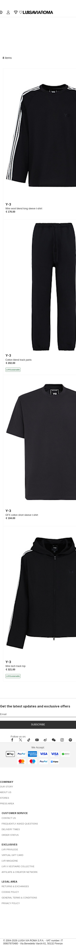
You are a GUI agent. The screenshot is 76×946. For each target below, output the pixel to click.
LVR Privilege (10, 849)
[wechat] (54, 739)
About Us (5, 792)
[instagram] (62, 739)
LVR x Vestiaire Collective (18, 866)
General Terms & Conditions (19, 897)
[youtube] (37, 739)
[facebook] (13, 739)
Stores (4, 798)
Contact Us (9, 818)
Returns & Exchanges (15, 886)
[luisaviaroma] (38, 12)
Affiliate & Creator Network (20, 872)
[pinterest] (70, 739)
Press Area (7, 803)
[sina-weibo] (45, 739)
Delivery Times (11, 829)
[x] (20, 739)
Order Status (10, 835)
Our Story (6, 786)
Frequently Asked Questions (20, 823)
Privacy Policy (11, 903)
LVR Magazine (10, 861)
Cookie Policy (10, 892)
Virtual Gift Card (12, 855)
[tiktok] (28, 739)
